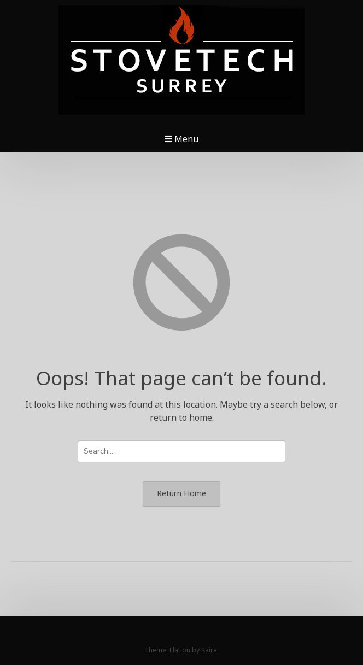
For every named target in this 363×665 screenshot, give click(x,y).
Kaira (209, 650)
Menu (181, 139)
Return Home (181, 493)
